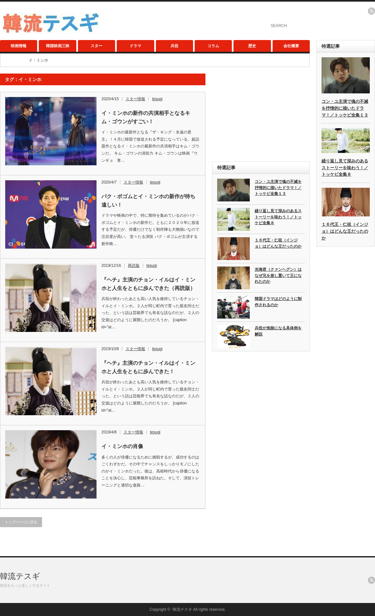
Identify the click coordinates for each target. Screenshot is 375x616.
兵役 (174, 46)
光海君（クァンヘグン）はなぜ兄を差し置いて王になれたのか (278, 275)
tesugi (157, 99)
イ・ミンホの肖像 (122, 446)
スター (96, 46)
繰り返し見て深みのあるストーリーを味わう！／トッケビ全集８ (278, 217)
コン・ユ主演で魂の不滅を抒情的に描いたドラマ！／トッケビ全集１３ (278, 187)
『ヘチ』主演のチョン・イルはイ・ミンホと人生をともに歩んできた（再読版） (148, 284)
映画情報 (18, 46)
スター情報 (135, 99)
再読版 (134, 265)
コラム (213, 46)
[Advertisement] (261, 114)
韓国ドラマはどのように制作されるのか (278, 301)
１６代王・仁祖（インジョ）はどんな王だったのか (278, 243)
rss (371, 11)
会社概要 (291, 46)
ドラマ (135, 46)
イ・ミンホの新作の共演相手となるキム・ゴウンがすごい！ (145, 117)
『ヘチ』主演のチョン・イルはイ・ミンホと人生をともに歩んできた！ (148, 367)
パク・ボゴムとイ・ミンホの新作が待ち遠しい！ (148, 201)
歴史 (252, 46)
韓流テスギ (20, 576)
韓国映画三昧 (57, 46)
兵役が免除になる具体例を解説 (278, 331)
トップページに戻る (21, 522)
